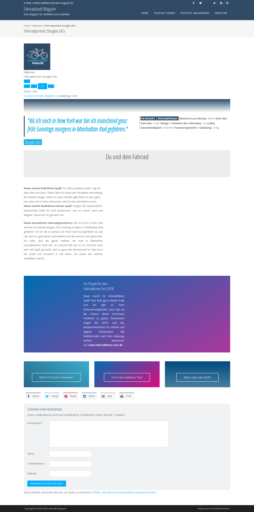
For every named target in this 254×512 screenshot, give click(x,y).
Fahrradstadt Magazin (54, 508)
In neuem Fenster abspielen (39, 96)
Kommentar (35, 423)
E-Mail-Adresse (35, 463)
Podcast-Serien (164, 13)
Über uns (221, 13)
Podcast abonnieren (195, 13)
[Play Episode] (27, 81)
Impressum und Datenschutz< (214, 508)
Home (144, 13)
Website (32, 473)
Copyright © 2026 (33, 508)
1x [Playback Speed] (42, 86)
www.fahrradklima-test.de (105, 345)
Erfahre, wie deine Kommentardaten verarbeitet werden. (124, 492)
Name (30, 453)
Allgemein (37, 25)
